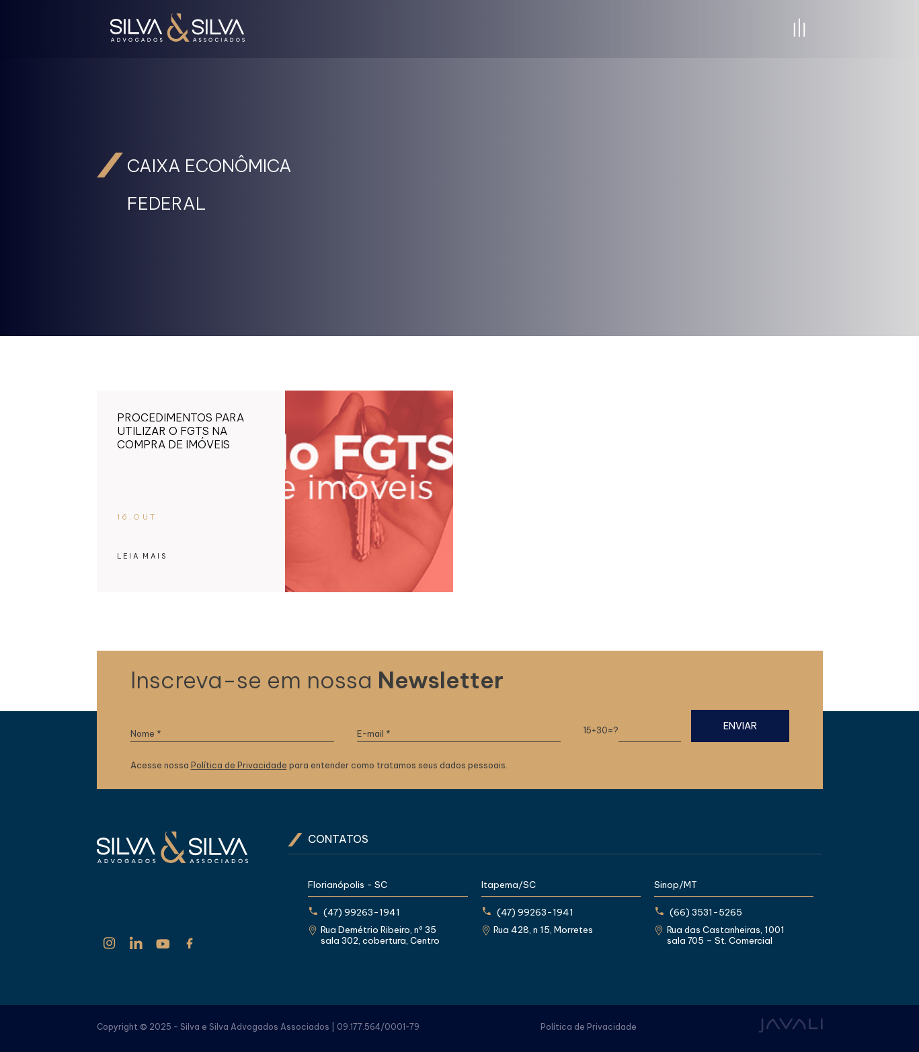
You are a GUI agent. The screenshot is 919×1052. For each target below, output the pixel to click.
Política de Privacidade (239, 765)
